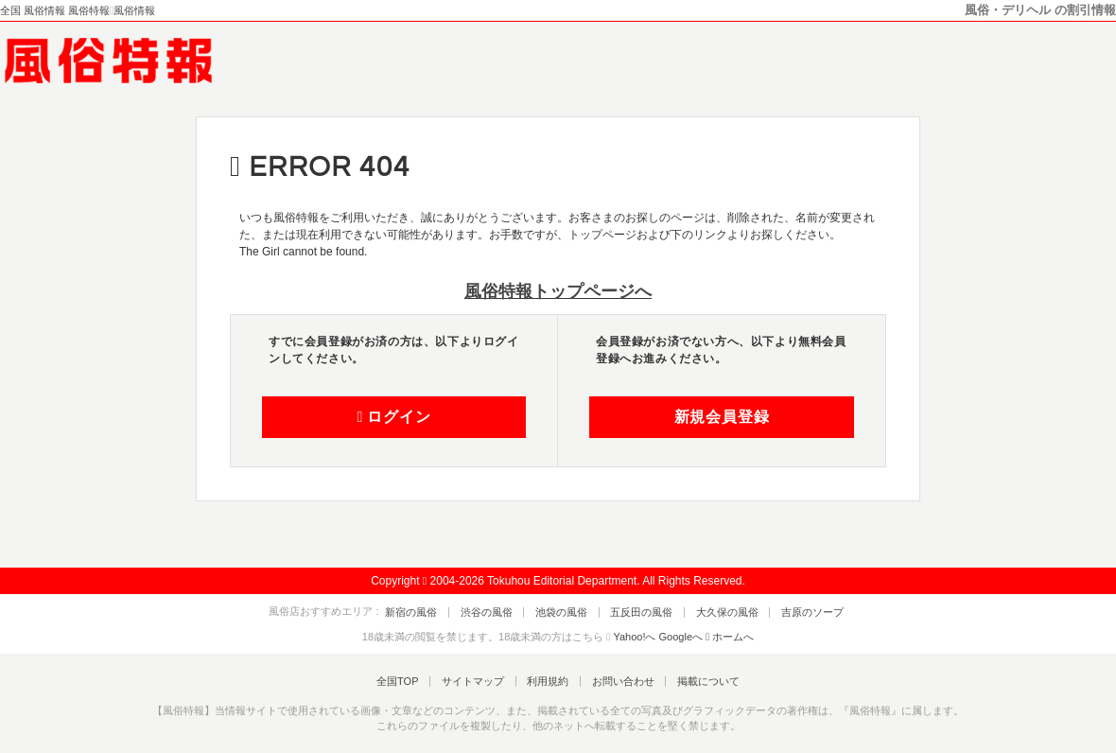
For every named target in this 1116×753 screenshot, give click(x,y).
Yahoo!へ (634, 636)
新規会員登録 (722, 417)
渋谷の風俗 (496, 611)
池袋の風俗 (565, 611)
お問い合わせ (615, 680)
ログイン (393, 417)
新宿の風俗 (428, 611)
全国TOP (411, 680)
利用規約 (547, 680)
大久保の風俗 (717, 611)
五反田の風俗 (638, 611)
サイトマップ (479, 680)
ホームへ (730, 636)
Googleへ (681, 636)
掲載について (694, 680)
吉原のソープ (795, 611)
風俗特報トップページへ (558, 291)
